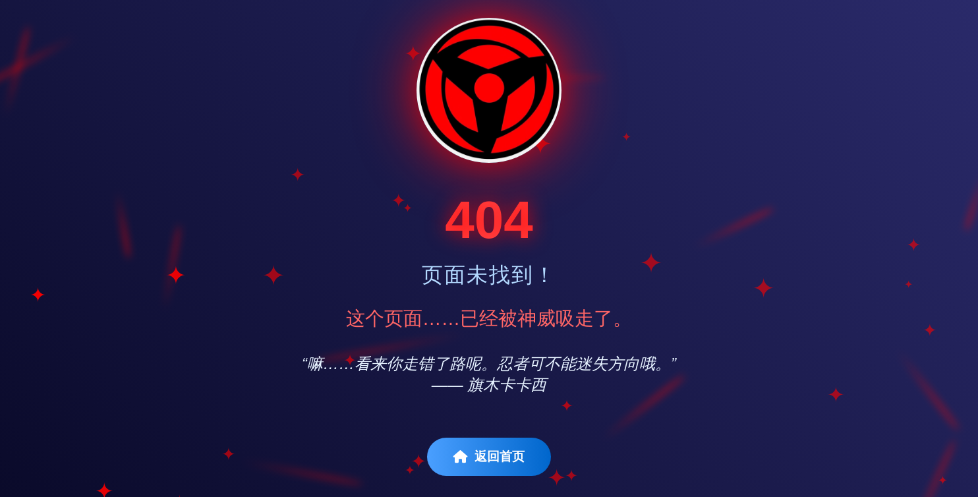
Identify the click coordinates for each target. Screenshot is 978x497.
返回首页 (489, 456)
